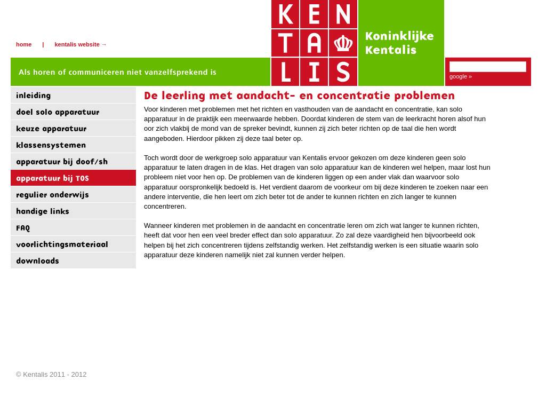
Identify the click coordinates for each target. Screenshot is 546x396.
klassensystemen (51, 145)
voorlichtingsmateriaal (62, 244)
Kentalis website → (80, 44)
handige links (42, 211)
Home (23, 44)
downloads (37, 261)
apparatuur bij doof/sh (62, 161)
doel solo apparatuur (57, 112)
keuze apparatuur (51, 128)
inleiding (33, 95)
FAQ (23, 228)
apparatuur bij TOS (52, 178)
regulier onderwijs (52, 194)
